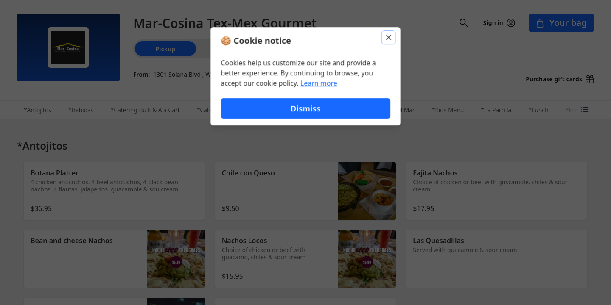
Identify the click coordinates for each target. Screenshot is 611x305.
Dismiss (305, 108)
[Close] (388, 37)
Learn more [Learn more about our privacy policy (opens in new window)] (318, 83)
